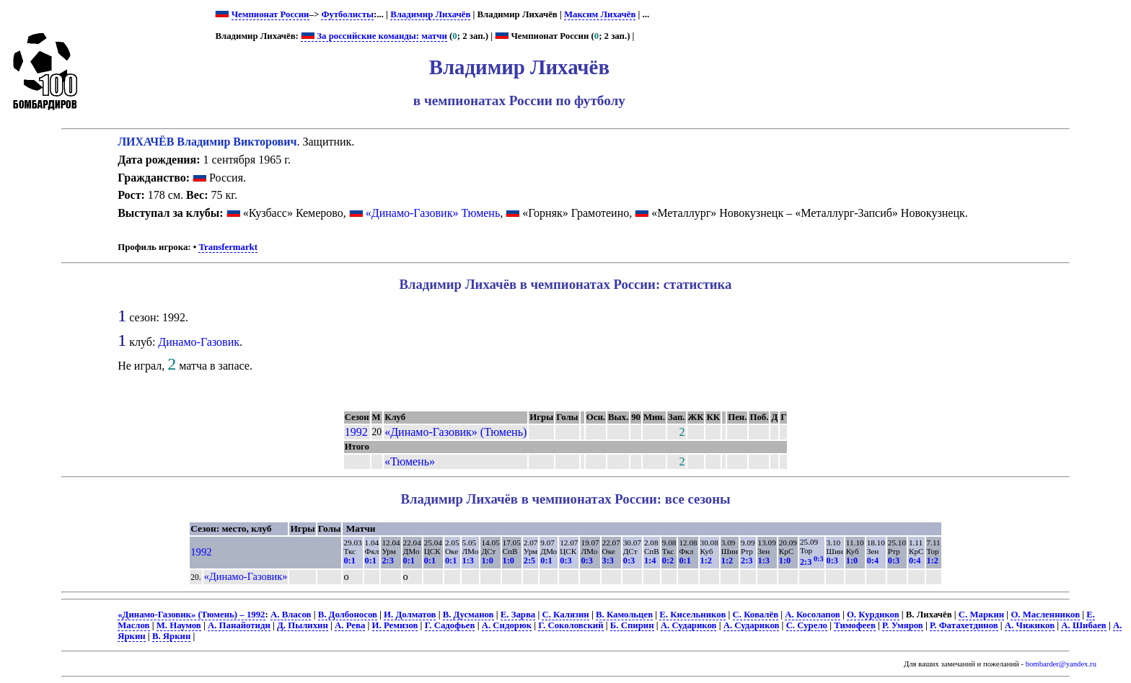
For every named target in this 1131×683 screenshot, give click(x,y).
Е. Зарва (518, 615)
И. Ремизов (395, 625)
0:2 (668, 560)
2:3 (387, 560)
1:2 (706, 560)
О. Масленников (1045, 615)
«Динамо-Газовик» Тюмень (433, 213)
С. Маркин (981, 615)
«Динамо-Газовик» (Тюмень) (455, 432)
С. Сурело (806, 625)
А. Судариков (689, 625)
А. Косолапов (812, 615)
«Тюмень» (409, 461)
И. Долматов (410, 615)
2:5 (529, 560)
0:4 (873, 560)
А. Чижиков (1030, 625)
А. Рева (350, 625)
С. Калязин (565, 615)
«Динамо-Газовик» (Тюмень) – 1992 (191, 615)
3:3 (608, 560)
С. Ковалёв (756, 615)
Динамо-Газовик (198, 342)
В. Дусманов (468, 615)
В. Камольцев (624, 615)
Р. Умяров (902, 625)
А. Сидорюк (507, 625)
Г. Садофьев (450, 625)
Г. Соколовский (570, 625)
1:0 (487, 560)
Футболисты (347, 14)
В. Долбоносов (347, 615)
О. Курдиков (873, 615)
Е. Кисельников (692, 615)
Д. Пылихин (302, 625)
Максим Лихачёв (599, 14)
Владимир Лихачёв (430, 14)
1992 (356, 432)
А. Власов (290, 615)
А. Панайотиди (239, 625)
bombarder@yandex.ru (1061, 664)
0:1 (349, 560)
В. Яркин (171, 636)
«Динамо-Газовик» (246, 576)
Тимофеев (855, 625)
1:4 (650, 560)
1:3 (468, 560)
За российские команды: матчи (374, 36)
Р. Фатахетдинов (964, 625)
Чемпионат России (270, 14)
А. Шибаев (1083, 625)
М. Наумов (179, 625)
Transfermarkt (228, 247)
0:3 (565, 560)
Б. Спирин (632, 625)
